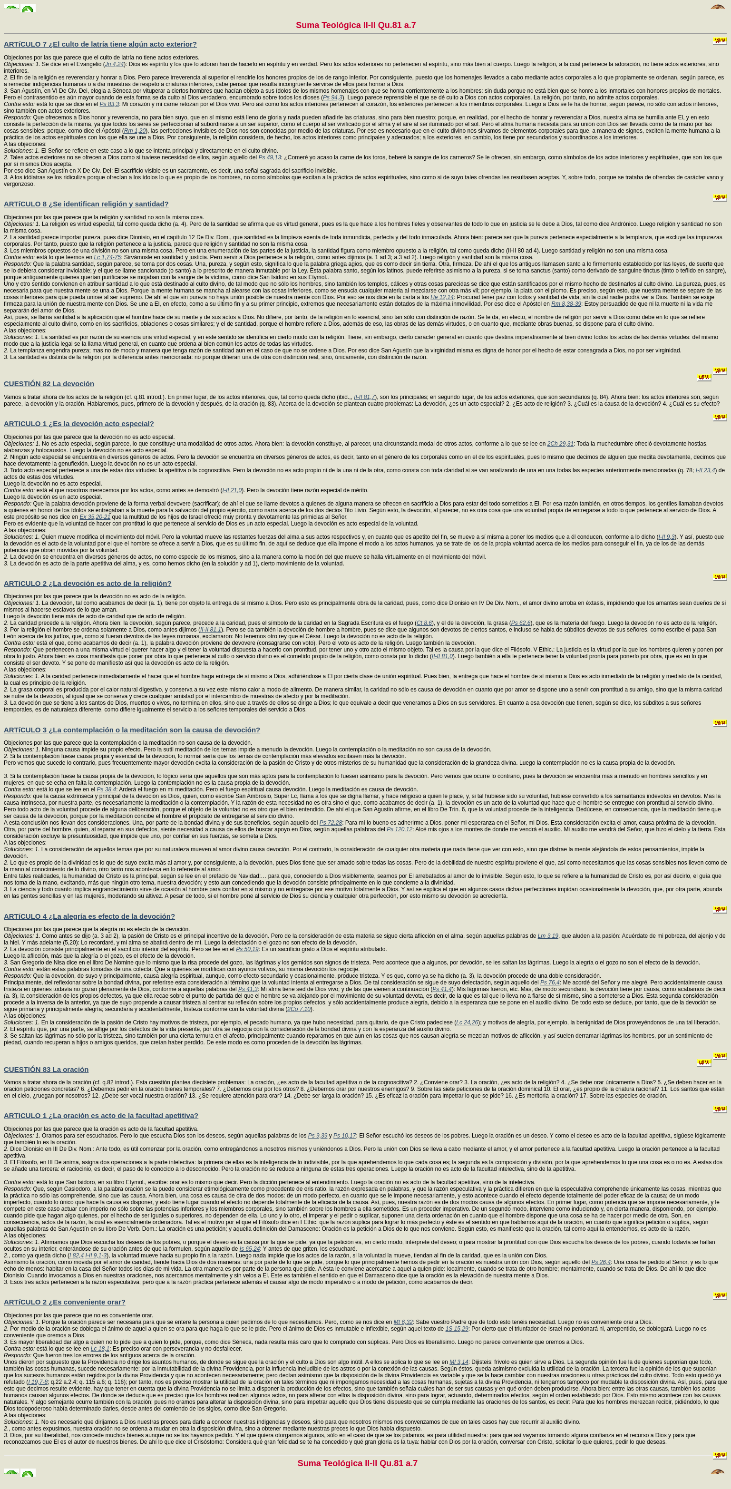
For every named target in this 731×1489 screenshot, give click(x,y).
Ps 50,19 (247, 949)
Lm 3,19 (548, 936)
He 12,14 (442, 297)
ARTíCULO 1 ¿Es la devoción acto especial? (79, 423)
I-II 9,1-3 (96, 1255)
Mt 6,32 (403, 1322)
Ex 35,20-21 (94, 517)
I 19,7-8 (38, 1382)
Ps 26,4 (601, 1262)
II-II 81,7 (364, 397)
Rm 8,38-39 (566, 304)
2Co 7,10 (299, 1009)
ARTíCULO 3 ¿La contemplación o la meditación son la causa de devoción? (132, 730)
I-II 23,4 (705, 470)
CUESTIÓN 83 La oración (46, 1069)
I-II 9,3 (667, 537)
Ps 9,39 (318, 1135)
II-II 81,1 (210, 629)
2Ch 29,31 (560, 443)
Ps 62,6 (521, 623)
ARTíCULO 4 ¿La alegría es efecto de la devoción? (89, 916)
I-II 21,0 (232, 490)
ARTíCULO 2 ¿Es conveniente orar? (65, 1302)
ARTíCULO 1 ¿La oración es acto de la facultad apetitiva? (101, 1115)
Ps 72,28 (331, 822)
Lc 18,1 (100, 1348)
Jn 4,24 (114, 64)
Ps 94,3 (332, 97)
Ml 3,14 (458, 1362)
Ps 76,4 (550, 982)
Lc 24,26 (467, 1022)
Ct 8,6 (424, 623)
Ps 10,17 (344, 1135)
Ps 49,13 (269, 157)
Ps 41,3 (248, 989)
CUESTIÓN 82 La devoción (49, 384)
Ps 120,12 (399, 829)
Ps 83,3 (109, 104)
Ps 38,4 (106, 789)
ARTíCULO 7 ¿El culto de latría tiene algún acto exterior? (100, 44)
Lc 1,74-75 (107, 257)
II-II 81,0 (442, 656)
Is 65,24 (250, 1249)
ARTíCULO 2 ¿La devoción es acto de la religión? (88, 583)
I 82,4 (76, 1255)
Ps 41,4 (442, 989)
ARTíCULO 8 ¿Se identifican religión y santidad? (86, 204)
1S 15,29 (457, 1328)
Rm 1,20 (135, 130)
